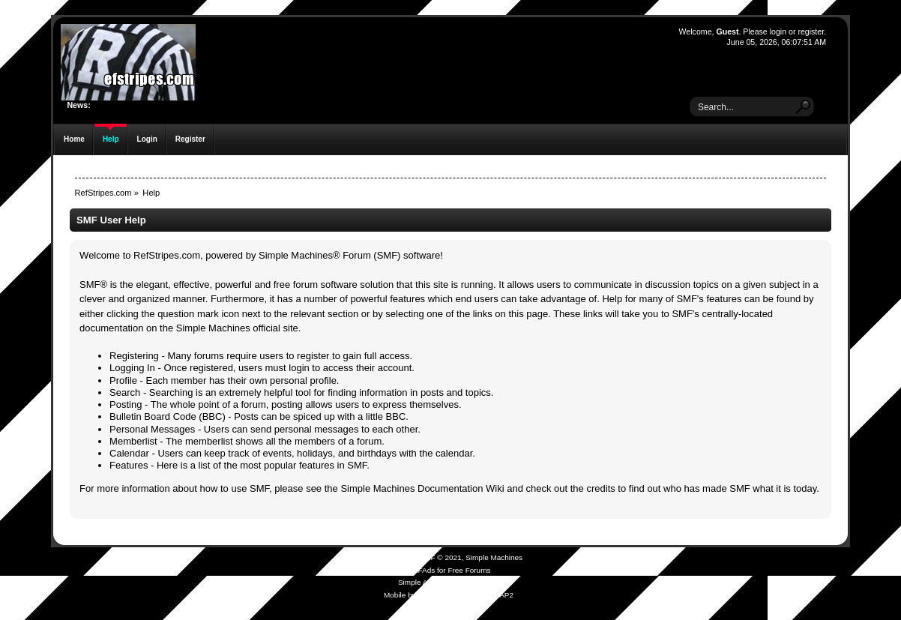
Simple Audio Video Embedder (448, 582)
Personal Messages (152, 429)
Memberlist (133, 441)
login (778, 31)
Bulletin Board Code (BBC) (167, 416)
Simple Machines (493, 557)
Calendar (129, 453)
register (811, 31)
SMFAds (421, 570)
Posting (125, 404)
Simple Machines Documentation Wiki (422, 488)
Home (74, 139)
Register (190, 139)
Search (124, 392)
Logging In (132, 367)
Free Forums (469, 570)
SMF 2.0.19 (394, 557)
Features (128, 465)
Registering (134, 355)
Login (147, 139)
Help (111, 139)
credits (600, 488)
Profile (123, 380)
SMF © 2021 (441, 557)
